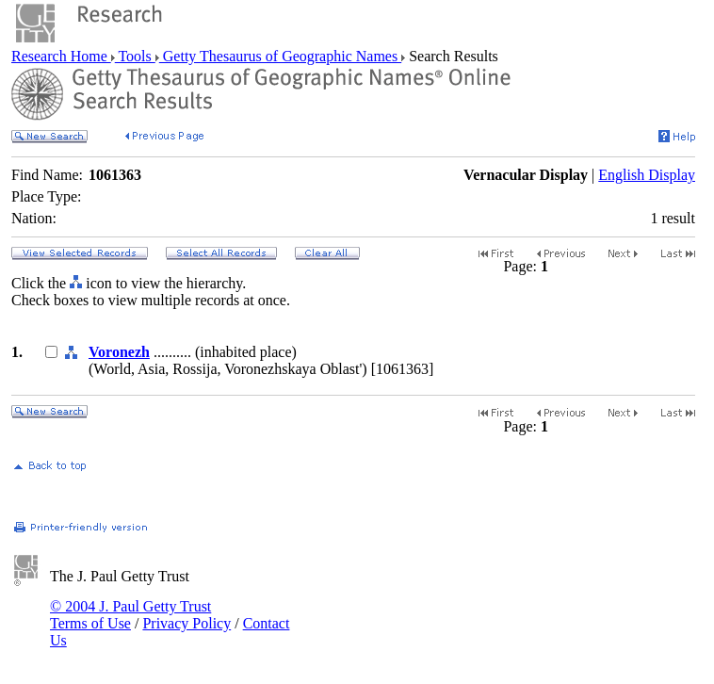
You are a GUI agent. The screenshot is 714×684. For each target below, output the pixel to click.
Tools (135, 56)
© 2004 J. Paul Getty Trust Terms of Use (130, 614)
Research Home (61, 56)
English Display (646, 175)
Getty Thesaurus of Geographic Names (280, 56)
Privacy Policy (186, 623)
